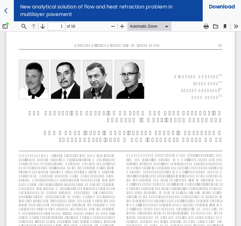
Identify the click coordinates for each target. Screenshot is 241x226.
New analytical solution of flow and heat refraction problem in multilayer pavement (96, 10)
